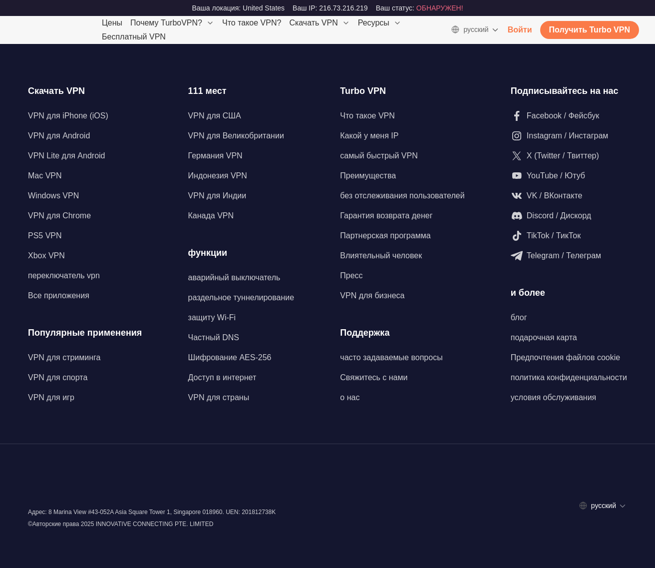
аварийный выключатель (234, 277)
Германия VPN (215, 155)
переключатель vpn (64, 275)
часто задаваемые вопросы (391, 357)
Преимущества (368, 175)
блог (519, 317)
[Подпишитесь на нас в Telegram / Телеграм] (569, 256)
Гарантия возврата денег (386, 215)
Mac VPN (45, 175)
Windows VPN (53, 195)
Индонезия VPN (217, 175)
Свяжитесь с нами (373, 377)
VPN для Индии (217, 195)
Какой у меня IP (369, 135)
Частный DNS (213, 337)
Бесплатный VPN (134, 36)
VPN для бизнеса (372, 295)
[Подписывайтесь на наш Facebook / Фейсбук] (569, 116)
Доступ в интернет (222, 377)
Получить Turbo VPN (589, 29)
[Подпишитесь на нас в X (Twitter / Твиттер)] (569, 156)
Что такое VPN (367, 115)
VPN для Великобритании (236, 135)
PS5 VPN (45, 235)
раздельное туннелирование (241, 297)
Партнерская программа (385, 235)
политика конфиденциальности (569, 377)
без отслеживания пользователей (402, 195)
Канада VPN (211, 215)
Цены (112, 22)
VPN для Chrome (59, 215)
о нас (349, 397)
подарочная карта (544, 337)
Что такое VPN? (251, 22)
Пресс (351, 275)
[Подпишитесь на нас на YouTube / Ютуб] (569, 176)
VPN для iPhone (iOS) (68, 115)
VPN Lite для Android (66, 155)
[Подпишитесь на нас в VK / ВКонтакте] (569, 196)
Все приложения (58, 295)
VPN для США (214, 115)
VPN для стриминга (64, 357)
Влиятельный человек (381, 255)
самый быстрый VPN (378, 155)
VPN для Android (59, 135)
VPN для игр (51, 397)
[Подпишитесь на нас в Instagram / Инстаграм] (569, 136)
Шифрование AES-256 (230, 357)
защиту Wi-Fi (212, 317)
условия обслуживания (553, 397)
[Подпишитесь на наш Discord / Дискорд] (569, 216)
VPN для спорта (57, 377)
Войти (520, 29)
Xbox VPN (46, 255)
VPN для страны (219, 397)
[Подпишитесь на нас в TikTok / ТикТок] (569, 236)
